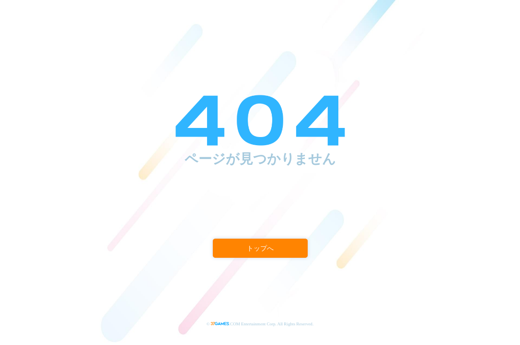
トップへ (260, 248)
